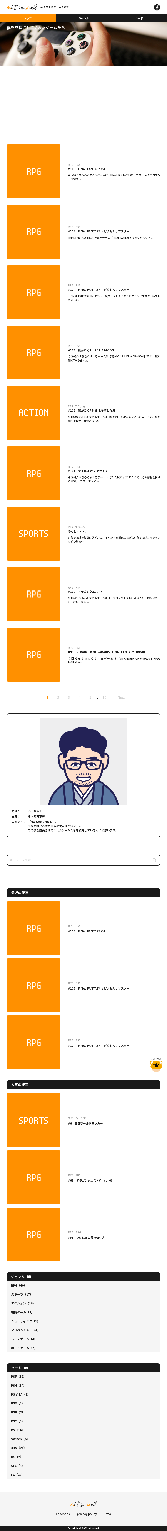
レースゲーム (24, 1339)
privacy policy (87, 1514)
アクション (23, 1303)
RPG (19, 1285)
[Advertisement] (83, 98)
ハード (139, 18)
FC (17, 1474)
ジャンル (83, 18)
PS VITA (20, 1394)
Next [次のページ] (121, 697)
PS (18, 1430)
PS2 (18, 1421)
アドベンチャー (25, 1330)
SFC (18, 1465)
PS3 (18, 1403)
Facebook (63, 1514)
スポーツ (22, 1294)
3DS (19, 1448)
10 (104, 697)
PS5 (18, 1376)
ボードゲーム (24, 1348)
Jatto (107, 1514)
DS (17, 1457)
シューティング (25, 1321)
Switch (20, 1439)
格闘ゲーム (22, 1312)
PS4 (18, 1385)
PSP (18, 1412)
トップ (28, 18)
